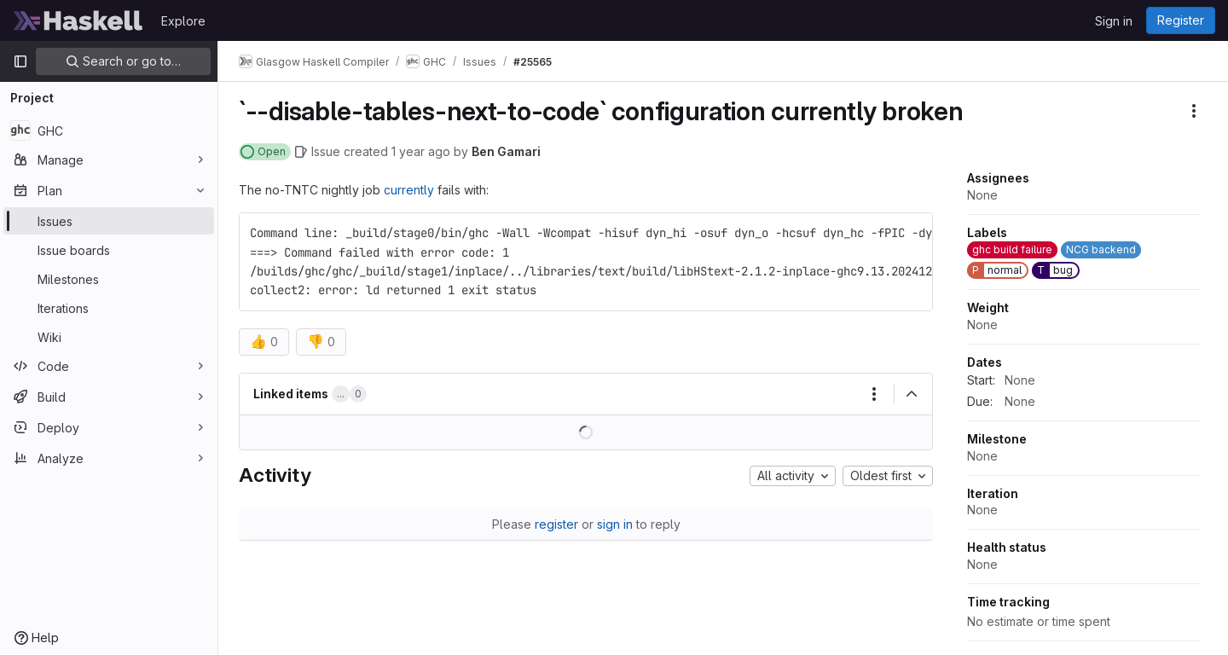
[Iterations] (108, 308)
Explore (183, 21)
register (556, 524)
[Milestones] (108, 279)
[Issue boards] (108, 250)
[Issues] (108, 221)
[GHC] (108, 130)
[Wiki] (108, 337)
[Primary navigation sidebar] (20, 61)
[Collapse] (911, 394)
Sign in (1113, 21)
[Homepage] (78, 20)
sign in (615, 524)
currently (409, 190)
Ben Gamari (506, 151)
